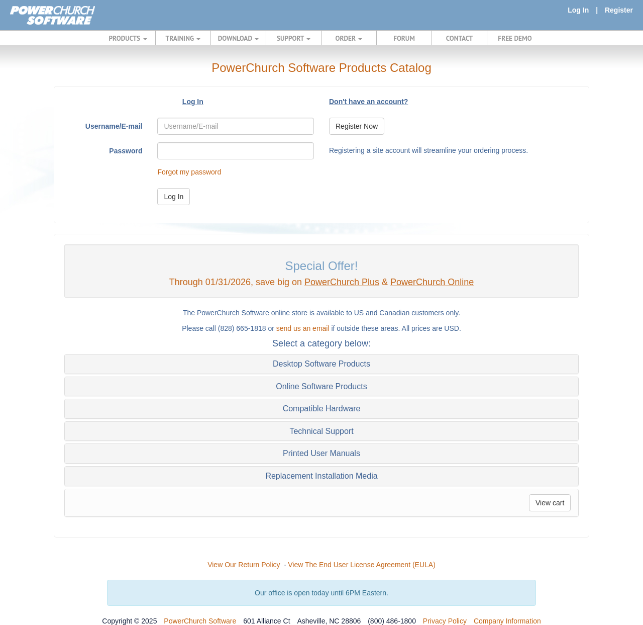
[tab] (322, 364)
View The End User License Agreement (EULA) (362, 565)
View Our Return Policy (243, 565)
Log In (578, 10)
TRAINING (183, 38)
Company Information (507, 621)
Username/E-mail (114, 126)
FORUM (404, 38)
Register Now (357, 126)
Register (619, 10)
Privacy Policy (445, 621)
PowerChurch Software (200, 621)
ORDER (349, 38)
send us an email (303, 328)
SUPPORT (293, 38)
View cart (549, 503)
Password (125, 151)
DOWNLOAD (238, 38)
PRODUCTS (128, 38)
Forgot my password (189, 172)
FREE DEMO (514, 38)
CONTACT (459, 38)
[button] (321, 364)
